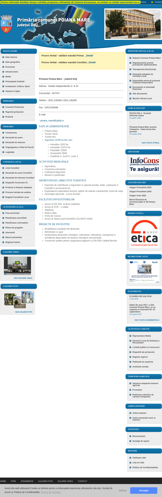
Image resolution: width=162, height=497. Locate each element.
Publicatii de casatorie (143, 362)
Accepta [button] (143, 490)
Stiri (13, 481)
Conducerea (11, 133)
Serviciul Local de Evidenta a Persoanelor (146, 342)
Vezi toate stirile (150, 143)
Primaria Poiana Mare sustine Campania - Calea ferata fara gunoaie (143, 129)
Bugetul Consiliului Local (17, 197)
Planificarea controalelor (17, 223)
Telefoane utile (139, 458)
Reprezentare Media (142, 336)
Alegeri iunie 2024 (138, 195)
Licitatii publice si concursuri (146, 347)
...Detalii (88, 55)
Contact (158, 2)
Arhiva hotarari (139, 413)
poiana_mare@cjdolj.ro (52, 120)
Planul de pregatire (14, 228)
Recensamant (139, 436)
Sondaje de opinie (141, 441)
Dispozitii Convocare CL (17, 182)
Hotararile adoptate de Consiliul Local (143, 75)
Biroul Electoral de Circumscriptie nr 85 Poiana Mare (142, 202)
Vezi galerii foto (23, 312)
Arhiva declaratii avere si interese (144, 419)
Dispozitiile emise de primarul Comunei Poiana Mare (146, 82)
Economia (10, 67)
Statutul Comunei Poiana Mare (147, 58)
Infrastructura (12, 72)
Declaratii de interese (15, 142)
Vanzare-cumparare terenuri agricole (145, 384)
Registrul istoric (13, 242)
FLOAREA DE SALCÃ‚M (141, 296)
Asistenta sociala (141, 367)
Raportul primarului (15, 112)
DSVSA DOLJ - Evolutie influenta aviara (140, 114)
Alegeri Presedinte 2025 (140, 187)
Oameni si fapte (13, 91)
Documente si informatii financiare (144, 88)
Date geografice (13, 62)
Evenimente (27, 481)
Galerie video (65, 481)
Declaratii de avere (14, 137)
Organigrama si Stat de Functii (20, 147)
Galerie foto (45, 481)
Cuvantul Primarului (15, 107)
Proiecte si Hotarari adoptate (19, 187)
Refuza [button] (123, 490)
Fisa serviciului (13, 213)
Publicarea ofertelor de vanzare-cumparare (143, 396)
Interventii (10, 232)
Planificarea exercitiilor (16, 218)
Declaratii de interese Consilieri (20, 178)
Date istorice (11, 57)
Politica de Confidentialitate (145, 467)
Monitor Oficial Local (142, 98)
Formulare (137, 390)
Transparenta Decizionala (144, 69)
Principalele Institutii (15, 81)
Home (143, 2)
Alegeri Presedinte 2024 (140, 191)
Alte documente (140, 94)
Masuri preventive (14, 237)
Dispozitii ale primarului (144, 352)
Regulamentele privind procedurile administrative (145, 64)
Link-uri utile (138, 463)
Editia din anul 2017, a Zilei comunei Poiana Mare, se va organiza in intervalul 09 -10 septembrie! (143, 308)
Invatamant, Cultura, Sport (18, 86)
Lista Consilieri (12, 168)
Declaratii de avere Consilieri (19, 173)
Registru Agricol (140, 357)
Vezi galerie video (23, 278)
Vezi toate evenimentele (147, 320)
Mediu (8, 77)
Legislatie (10, 152)
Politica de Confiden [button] (51, 492)
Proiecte (9, 117)
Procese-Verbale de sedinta (18, 192)
